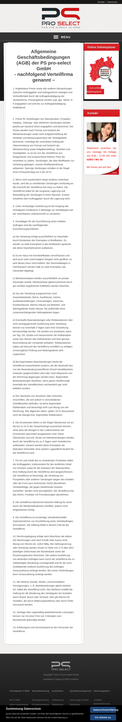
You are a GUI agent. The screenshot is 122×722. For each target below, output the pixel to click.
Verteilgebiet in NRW (19, 691)
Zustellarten (57, 691)
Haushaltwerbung (40, 691)
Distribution (75, 704)
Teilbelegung (57, 704)
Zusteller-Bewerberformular (102, 702)
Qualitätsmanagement (80, 691)
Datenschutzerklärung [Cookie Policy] (104, 709)
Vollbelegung (57, 700)
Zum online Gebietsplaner (94, 89)
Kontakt (101, 2)
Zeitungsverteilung (40, 700)
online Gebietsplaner (18, 704)
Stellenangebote (102, 691)
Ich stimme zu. (103, 717)
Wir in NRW (14, 700)
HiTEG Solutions (71, 679)
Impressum (112, 2)
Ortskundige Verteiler (79, 700)
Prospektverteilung (40, 704)
